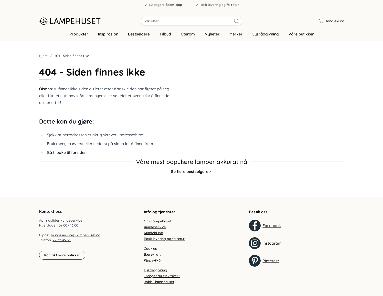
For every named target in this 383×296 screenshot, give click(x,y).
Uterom (188, 37)
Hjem (43, 59)
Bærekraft (152, 254)
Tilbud (165, 37)
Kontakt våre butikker (62, 255)
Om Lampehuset (157, 221)
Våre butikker (301, 37)
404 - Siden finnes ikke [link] (71, 59)
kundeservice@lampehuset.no (75, 235)
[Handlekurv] (331, 21)
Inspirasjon (108, 37)
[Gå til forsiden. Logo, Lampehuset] (90, 22)
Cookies (150, 248)
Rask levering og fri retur (217, 5)
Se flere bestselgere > (191, 174)
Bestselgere (139, 37)
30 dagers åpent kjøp (163, 5)
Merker (236, 37)
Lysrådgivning (265, 37)
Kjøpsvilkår (153, 260)
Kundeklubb (153, 233)
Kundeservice (155, 227)
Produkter (78, 37)
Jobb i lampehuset (159, 282)
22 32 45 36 (62, 240)
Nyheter (212, 37)
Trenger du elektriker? (162, 276)
